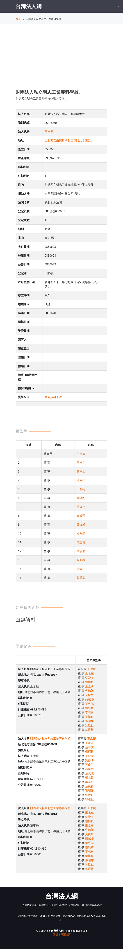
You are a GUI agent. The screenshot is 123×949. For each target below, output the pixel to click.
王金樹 (81, 489)
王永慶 (49, 132)
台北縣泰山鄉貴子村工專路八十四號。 (69, 140)
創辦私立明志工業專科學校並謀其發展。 (41, 98)
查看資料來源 (53, 397)
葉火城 (81, 525)
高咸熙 (81, 516)
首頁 (18, 19)
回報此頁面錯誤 (61, 934)
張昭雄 (81, 560)
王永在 (81, 463)
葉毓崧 (81, 551)
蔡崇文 (81, 471)
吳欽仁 (81, 569)
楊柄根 (81, 480)
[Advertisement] (61, 60)
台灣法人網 (29, 6)
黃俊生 (81, 507)
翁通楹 (81, 578)
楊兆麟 (81, 533)
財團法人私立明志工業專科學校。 (51, 738)
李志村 (81, 542)
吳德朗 (81, 498)
